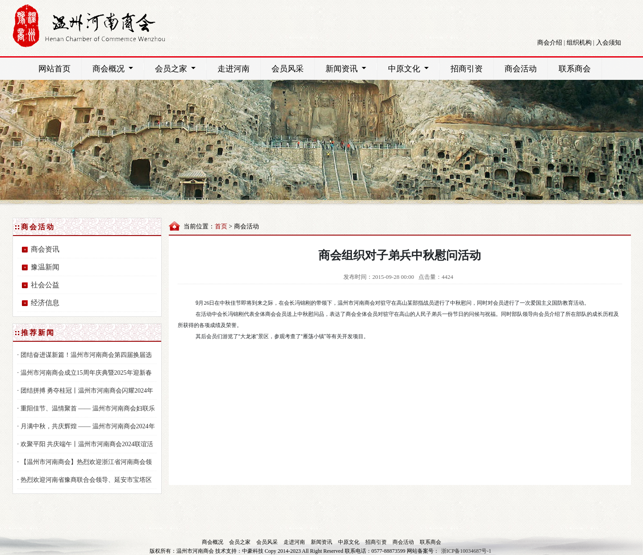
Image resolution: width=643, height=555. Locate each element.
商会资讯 (45, 249)
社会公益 (45, 285)
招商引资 (467, 68)
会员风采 (287, 68)
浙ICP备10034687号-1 (466, 551)
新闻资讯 (351, 68)
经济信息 (45, 302)
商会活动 (521, 68)
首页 (221, 226)
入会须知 (608, 42)
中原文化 (413, 68)
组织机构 (579, 42)
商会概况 (118, 68)
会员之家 (180, 68)
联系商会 (575, 68)
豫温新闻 (45, 267)
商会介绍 (549, 42)
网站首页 (54, 68)
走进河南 (233, 68)
